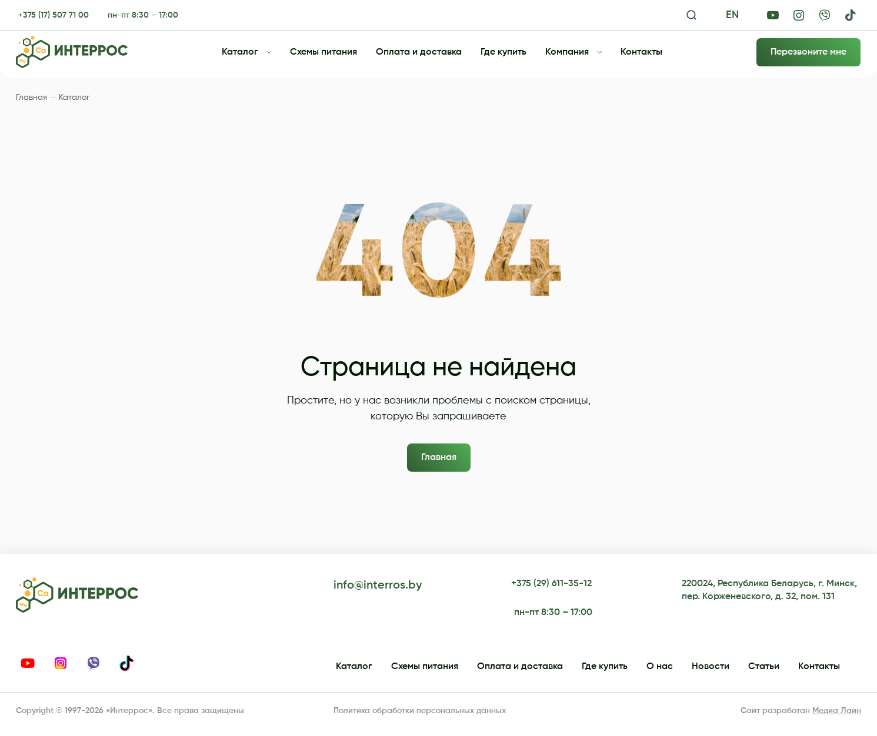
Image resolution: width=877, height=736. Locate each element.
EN (732, 15)
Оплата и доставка (419, 52)
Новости (710, 666)
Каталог (240, 52)
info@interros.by (378, 586)
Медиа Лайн (836, 711)
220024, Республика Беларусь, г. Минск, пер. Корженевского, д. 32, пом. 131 (769, 590)
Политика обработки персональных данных (420, 711)
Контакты (641, 52)
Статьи (763, 666)
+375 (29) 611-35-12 (551, 584)
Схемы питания (323, 52)
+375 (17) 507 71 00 (53, 15)
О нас (659, 666)
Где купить (503, 52)
